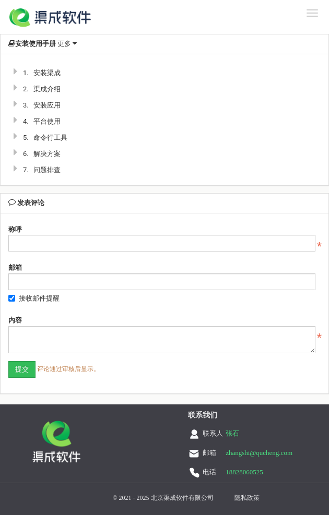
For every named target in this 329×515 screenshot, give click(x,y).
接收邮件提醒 (34, 298)
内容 (15, 320)
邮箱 (15, 267)
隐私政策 (247, 497)
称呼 (15, 229)
